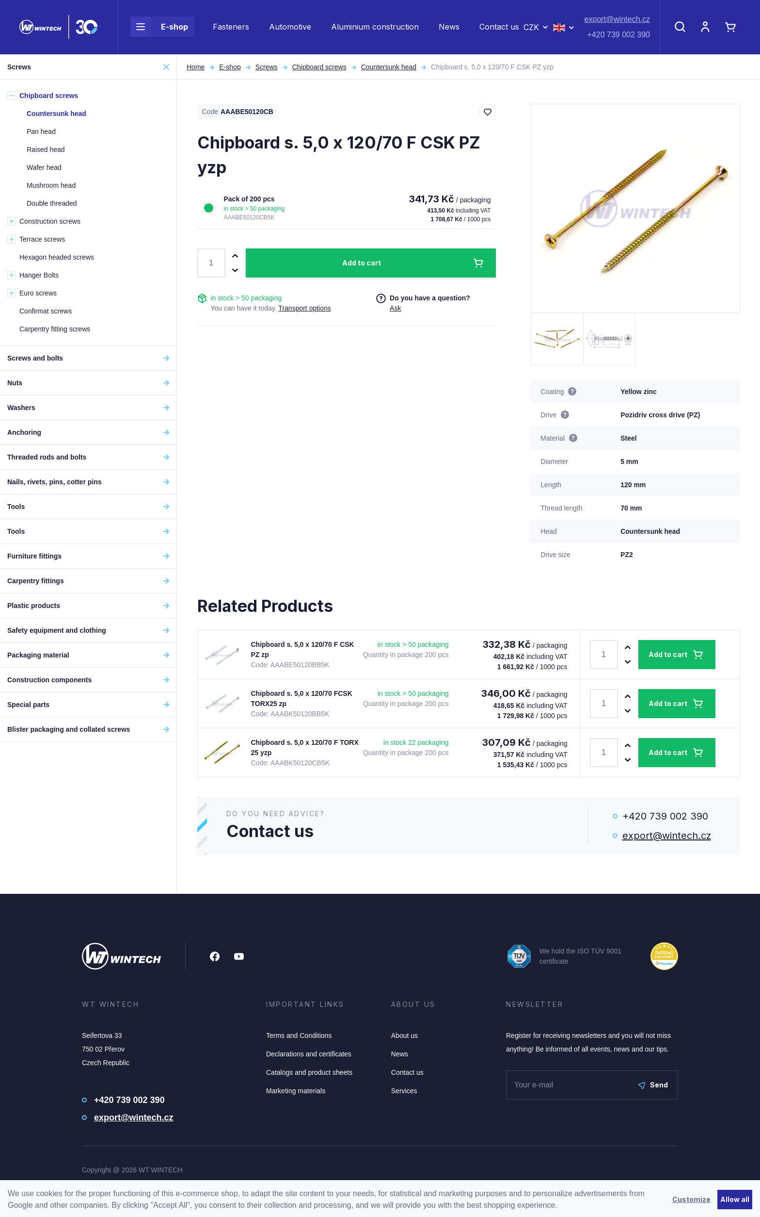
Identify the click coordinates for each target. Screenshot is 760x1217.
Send (653, 1085)
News (449, 27)
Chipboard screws (319, 67)
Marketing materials (295, 1091)
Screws (266, 67)
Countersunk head (388, 67)
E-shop (159, 27)
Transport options (304, 308)
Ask (395, 308)
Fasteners (231, 27)
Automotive (290, 27)
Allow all (734, 1199)
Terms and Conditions (299, 1035)
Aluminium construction (375, 27)
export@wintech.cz (617, 20)
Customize (691, 1199)
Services (404, 1091)
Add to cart (361, 263)
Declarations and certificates (308, 1054)
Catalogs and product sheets (309, 1072)
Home (196, 67)
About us (404, 1035)
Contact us (499, 27)
